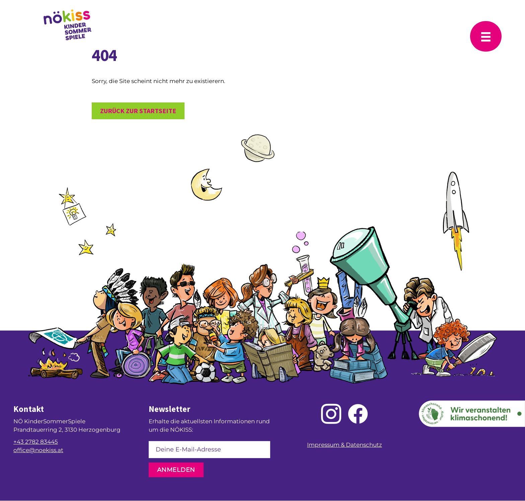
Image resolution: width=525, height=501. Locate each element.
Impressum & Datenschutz (344, 444)
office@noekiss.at (38, 450)
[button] (176, 469)
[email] (210, 449)
